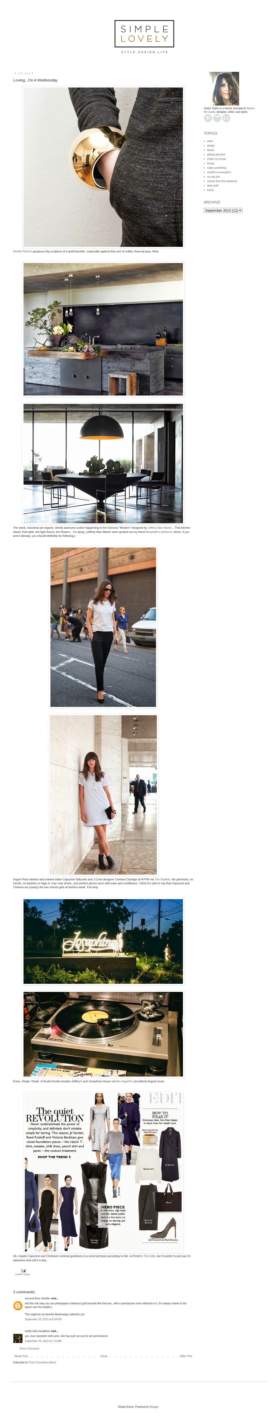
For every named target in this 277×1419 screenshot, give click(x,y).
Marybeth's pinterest (159, 531)
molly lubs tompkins (37, 1331)
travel (210, 190)
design (211, 145)
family (210, 150)
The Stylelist (162, 879)
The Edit (148, 1256)
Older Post (186, 1356)
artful (210, 141)
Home (103, 1356)
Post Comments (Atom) (42, 1362)
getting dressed (216, 154)
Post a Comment (29, 1348)
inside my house (216, 159)
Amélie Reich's (22, 251)
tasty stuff (212, 185)
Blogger (154, 1406)
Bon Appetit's (124, 1081)
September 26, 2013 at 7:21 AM (43, 1341)
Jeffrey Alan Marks (159, 527)
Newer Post (21, 1356)
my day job (213, 176)
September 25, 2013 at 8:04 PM (43, 1319)
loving (27, 1274)
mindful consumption (219, 172)
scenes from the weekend (222, 181)
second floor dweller (37, 1298)
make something (216, 167)
